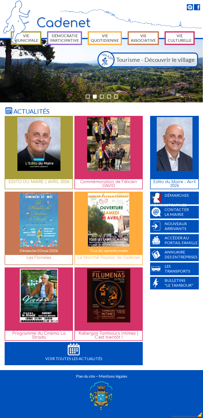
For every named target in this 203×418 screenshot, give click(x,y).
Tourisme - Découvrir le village (147, 60)
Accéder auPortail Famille (174, 240)
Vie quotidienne (105, 38)
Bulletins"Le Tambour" (172, 283)
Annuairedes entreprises (174, 254)
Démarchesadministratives (170, 198)
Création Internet (192, 416)
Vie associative (143, 38)
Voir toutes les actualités (73, 352)
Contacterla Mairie (170, 212)
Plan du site (85, 376)
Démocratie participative (64, 38)
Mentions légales (113, 376)
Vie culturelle (179, 38)
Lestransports (170, 269)
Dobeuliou (176, 416)
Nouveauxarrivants (169, 226)
